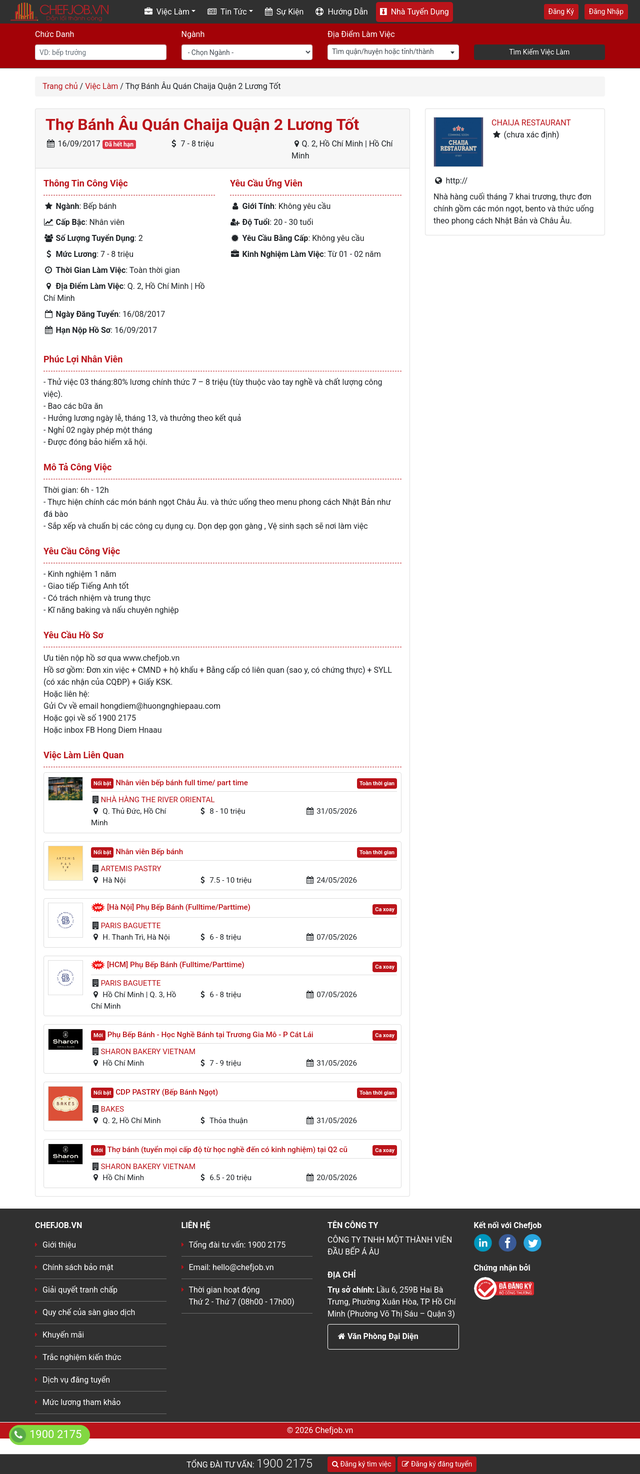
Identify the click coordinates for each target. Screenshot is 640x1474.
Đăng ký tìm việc (361, 1464)
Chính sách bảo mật (78, 1267)
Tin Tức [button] (227, 11)
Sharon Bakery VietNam (148, 1051)
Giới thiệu (59, 1245)
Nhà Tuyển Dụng (414, 11)
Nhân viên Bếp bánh (149, 851)
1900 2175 (284, 1464)
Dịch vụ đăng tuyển (76, 1380)
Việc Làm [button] (167, 11)
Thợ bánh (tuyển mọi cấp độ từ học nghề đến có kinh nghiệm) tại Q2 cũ (227, 1149)
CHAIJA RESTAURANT (531, 122)
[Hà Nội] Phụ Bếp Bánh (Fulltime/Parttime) (178, 907)
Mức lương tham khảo (81, 1402)
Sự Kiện (284, 11)
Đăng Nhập (606, 11)
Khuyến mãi (63, 1335)
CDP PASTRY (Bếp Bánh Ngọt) (167, 1092)
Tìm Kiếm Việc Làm (539, 52)
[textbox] (393, 51)
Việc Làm (101, 86)
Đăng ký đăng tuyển (437, 1464)
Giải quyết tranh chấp (80, 1290)
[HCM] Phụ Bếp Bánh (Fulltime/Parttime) (175, 964)
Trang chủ (60, 86)
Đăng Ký (561, 11)
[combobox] (393, 52)
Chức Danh (54, 34)
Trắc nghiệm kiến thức (82, 1357)
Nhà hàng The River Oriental (158, 799)
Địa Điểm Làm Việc (361, 34)
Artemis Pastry (131, 868)
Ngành (193, 34)
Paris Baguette (131, 925)
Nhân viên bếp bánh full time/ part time (182, 782)
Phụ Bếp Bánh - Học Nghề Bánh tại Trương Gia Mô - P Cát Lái (211, 1034)
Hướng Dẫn (342, 11)
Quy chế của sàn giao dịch (88, 1312)
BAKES (112, 1109)
